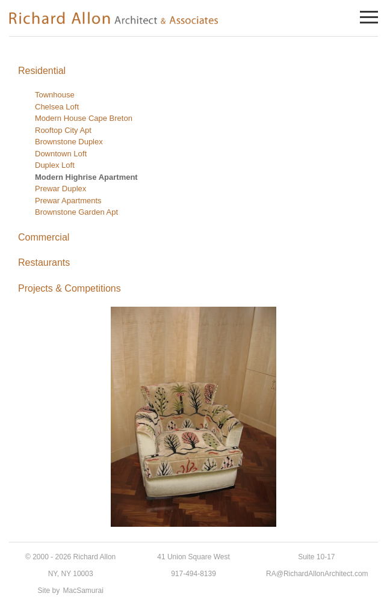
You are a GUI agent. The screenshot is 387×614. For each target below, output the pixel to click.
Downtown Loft (61, 153)
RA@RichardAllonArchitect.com (317, 573)
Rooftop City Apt (63, 130)
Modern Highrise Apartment (86, 177)
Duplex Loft (55, 165)
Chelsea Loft (57, 106)
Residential (42, 71)
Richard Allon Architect (114, 17)
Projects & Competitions (69, 288)
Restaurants (44, 262)
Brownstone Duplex (69, 141)
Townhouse (55, 94)
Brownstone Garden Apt (76, 211)
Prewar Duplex (60, 188)
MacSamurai (83, 590)
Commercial (43, 237)
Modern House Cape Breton (83, 118)
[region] (193, 417)
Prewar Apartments (68, 200)
